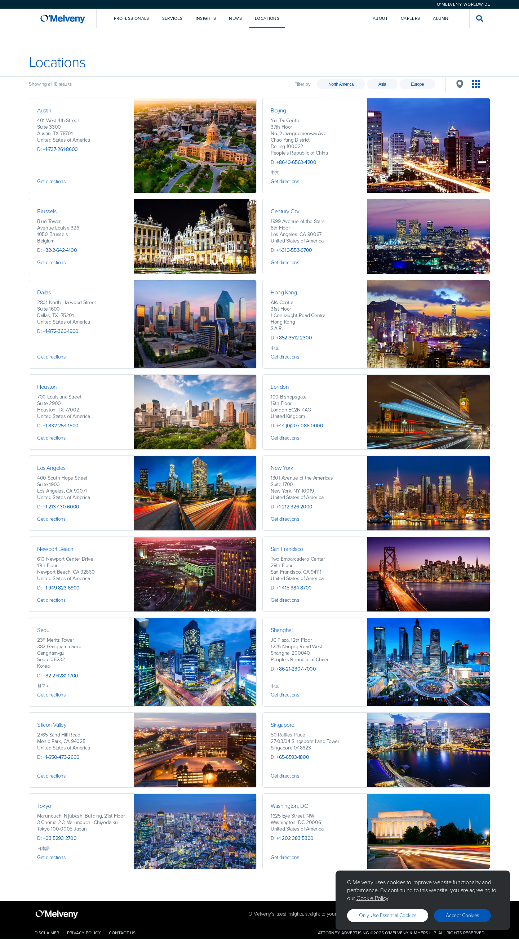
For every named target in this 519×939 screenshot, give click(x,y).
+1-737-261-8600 (60, 149)
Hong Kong (284, 292)
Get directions (51, 181)
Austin (44, 110)
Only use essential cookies (387, 915)
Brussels (46, 211)
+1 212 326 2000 (294, 507)
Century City (285, 211)
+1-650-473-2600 (61, 757)
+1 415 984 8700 (294, 588)
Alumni (441, 18)
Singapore (282, 725)
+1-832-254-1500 (61, 426)
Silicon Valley (51, 725)
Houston (47, 387)
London (280, 387)
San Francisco (287, 549)
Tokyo (44, 806)
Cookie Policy (372, 898)
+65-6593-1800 (292, 757)
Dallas (43, 292)
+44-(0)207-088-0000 (299, 426)
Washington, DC (290, 806)
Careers (410, 18)
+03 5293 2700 (59, 838)
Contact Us (122, 933)
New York (282, 468)
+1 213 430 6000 (61, 507)
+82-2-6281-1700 (60, 676)
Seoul (43, 630)
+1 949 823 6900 (61, 588)
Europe (417, 84)
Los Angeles (51, 468)
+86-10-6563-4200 (296, 162)
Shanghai (281, 630)
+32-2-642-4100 (60, 250)
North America (341, 84)
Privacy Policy (84, 933)
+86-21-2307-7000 (296, 669)
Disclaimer (47, 933)
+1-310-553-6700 (294, 250)
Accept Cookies (462, 915)
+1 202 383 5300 (295, 838)
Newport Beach (55, 549)
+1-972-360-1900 (61, 331)
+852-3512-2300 (294, 338)
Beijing (278, 110)
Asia (382, 84)
